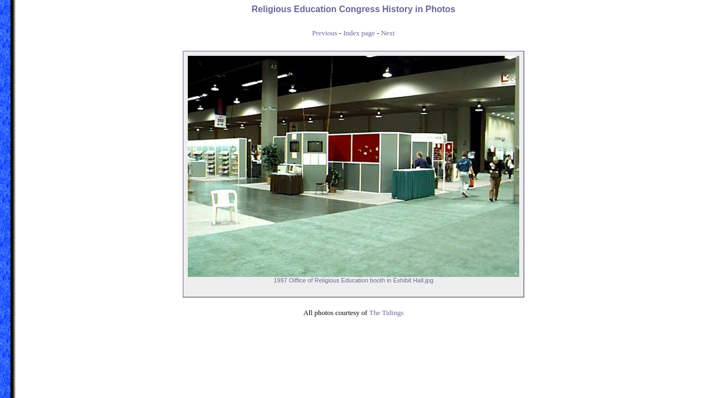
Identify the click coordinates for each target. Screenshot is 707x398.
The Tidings (386, 312)
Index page (358, 33)
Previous (324, 33)
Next (388, 33)
